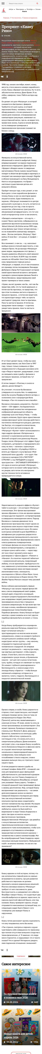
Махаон (37, 9)
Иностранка (20, 9)
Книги (24, 11)
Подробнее (21, 956)
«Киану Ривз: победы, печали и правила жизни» (19, 42)
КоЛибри (30, 9)
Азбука (11, 9)
